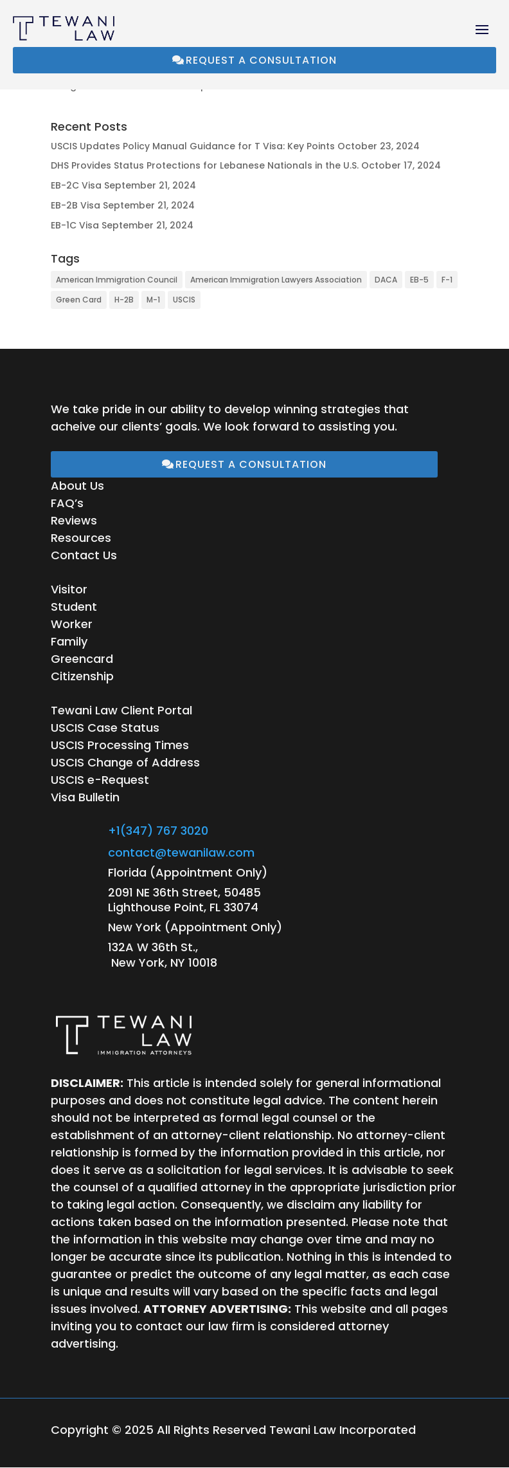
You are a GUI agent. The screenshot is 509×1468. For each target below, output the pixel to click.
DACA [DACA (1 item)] (386, 279)
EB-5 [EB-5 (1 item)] (419, 279)
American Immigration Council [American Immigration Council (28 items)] (116, 279)
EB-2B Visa (75, 205)
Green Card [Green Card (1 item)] (79, 299)
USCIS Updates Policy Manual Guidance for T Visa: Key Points (193, 146)
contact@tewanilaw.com (181, 852)
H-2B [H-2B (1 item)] (124, 299)
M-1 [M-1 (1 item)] (153, 299)
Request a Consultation (261, 60)
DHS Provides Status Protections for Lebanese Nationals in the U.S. (205, 165)
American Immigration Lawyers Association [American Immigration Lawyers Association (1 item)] (276, 279)
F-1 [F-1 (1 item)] (447, 279)
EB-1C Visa (75, 225)
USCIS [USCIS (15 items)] (184, 299)
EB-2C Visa (76, 185)
